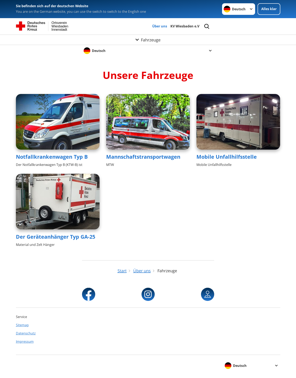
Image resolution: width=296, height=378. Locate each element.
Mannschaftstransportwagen (143, 156)
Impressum (25, 341)
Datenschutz (26, 333)
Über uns (159, 26)
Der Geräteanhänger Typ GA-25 (55, 236)
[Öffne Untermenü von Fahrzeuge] (148, 40)
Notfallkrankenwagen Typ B (52, 156)
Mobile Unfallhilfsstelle (226, 156)
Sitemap (22, 325)
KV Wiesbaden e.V (184, 26)
